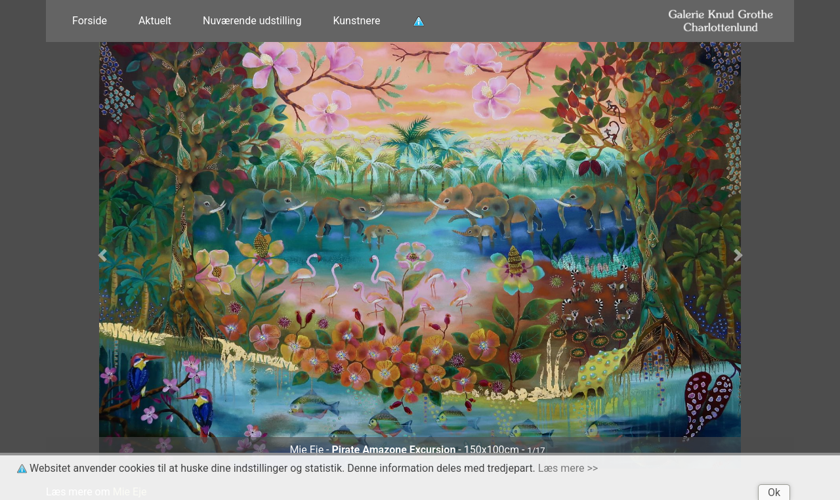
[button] (102, 255)
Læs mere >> (568, 468)
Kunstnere (356, 20)
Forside (89, 20)
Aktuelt (154, 20)
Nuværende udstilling (252, 20)
